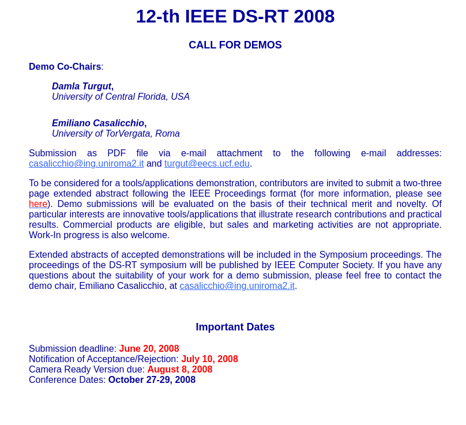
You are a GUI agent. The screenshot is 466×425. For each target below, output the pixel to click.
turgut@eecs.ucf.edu (207, 163)
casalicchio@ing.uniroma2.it (86, 163)
